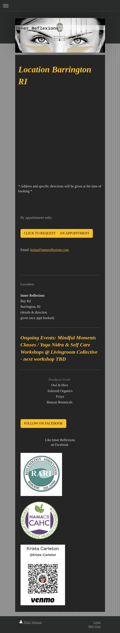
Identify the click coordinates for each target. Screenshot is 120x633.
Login (97, 622)
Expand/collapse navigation (60, 5)
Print (25, 622)
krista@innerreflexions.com (49, 250)
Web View (94, 626)
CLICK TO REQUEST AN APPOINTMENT (57, 233)
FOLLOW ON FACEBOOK (43, 423)
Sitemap (37, 622)
